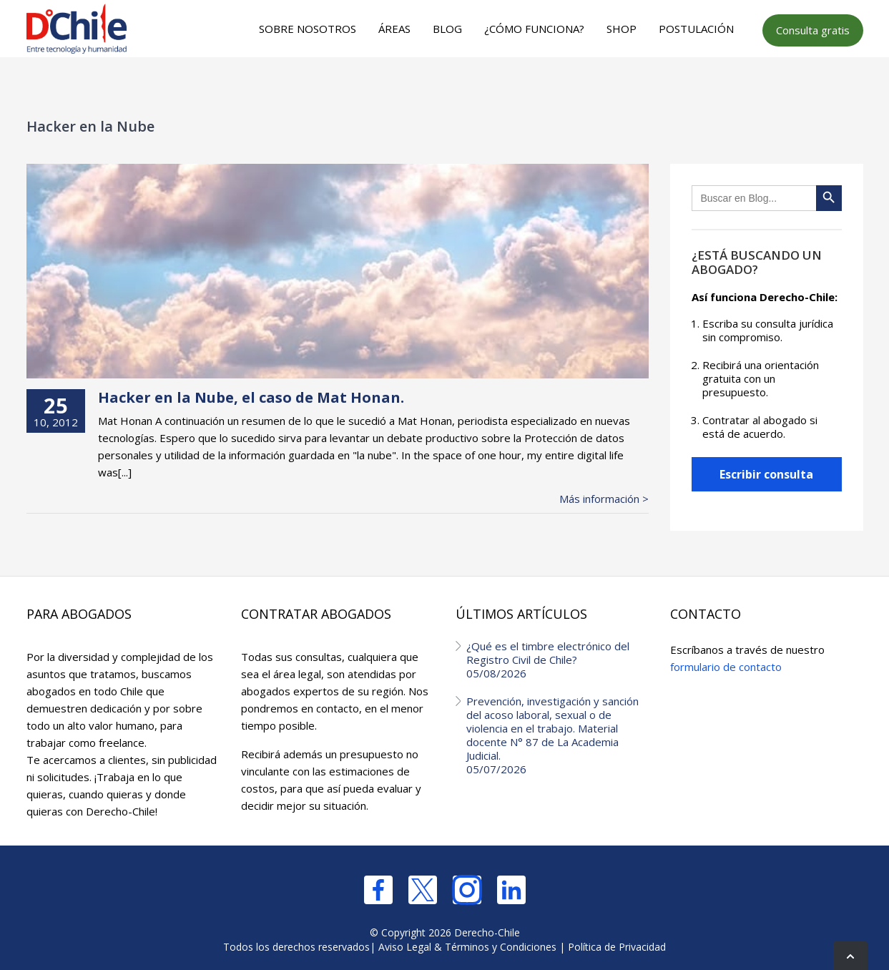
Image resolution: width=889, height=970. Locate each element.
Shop (621, 28)
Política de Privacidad (617, 947)
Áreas (394, 28)
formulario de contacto (726, 667)
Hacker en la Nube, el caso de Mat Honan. (251, 397)
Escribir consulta (766, 474)
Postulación (696, 28)
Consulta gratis (813, 30)
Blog (447, 28)
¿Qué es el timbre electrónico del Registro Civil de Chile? (557, 659)
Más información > (604, 499)
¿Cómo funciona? (534, 28)
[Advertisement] (442, 86)
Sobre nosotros (307, 28)
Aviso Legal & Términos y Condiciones (467, 947)
